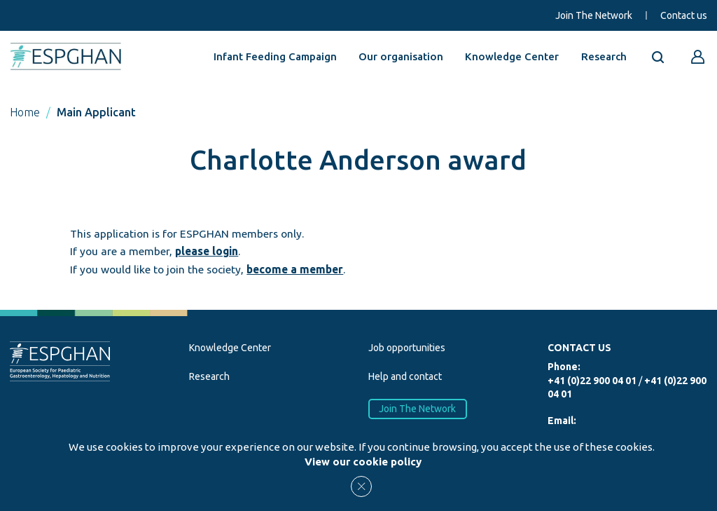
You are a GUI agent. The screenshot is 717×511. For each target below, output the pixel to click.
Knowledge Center (512, 56)
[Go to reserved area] (698, 57)
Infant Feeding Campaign (275, 56)
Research (604, 56)
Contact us (683, 15)
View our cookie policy (363, 462)
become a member (294, 269)
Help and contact (405, 376)
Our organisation (400, 56)
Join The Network (593, 15)
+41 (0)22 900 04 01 (592, 380)
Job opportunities (406, 347)
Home (25, 112)
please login (206, 251)
